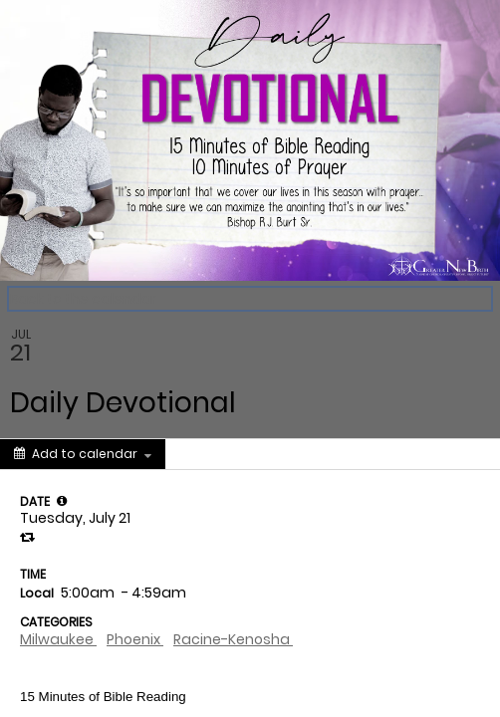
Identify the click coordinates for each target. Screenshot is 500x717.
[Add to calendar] (82, 454)
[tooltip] (62, 501)
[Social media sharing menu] (202, 454)
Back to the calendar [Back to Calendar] (83, 299)
